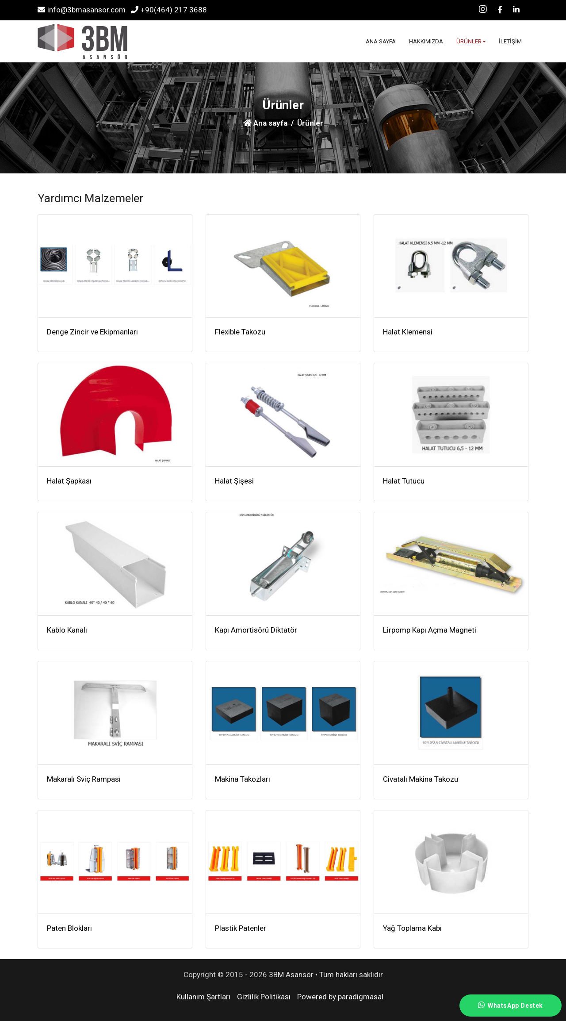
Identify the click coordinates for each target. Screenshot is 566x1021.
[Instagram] (483, 10)
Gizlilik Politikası (264, 996)
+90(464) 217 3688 (169, 9)
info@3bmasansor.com (82, 9)
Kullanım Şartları (203, 996)
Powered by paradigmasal (340, 996)
